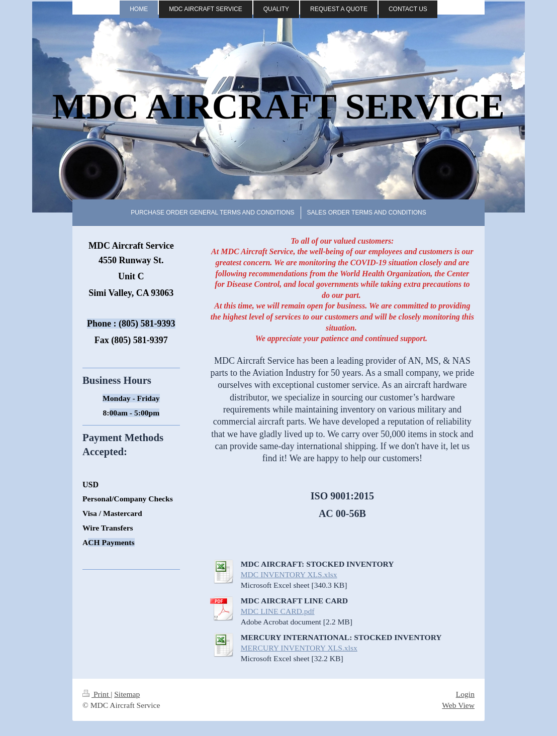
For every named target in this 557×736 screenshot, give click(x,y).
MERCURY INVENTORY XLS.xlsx (299, 648)
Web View (458, 705)
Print (96, 694)
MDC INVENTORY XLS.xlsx (289, 574)
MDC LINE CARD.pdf (278, 611)
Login (465, 694)
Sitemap (127, 694)
